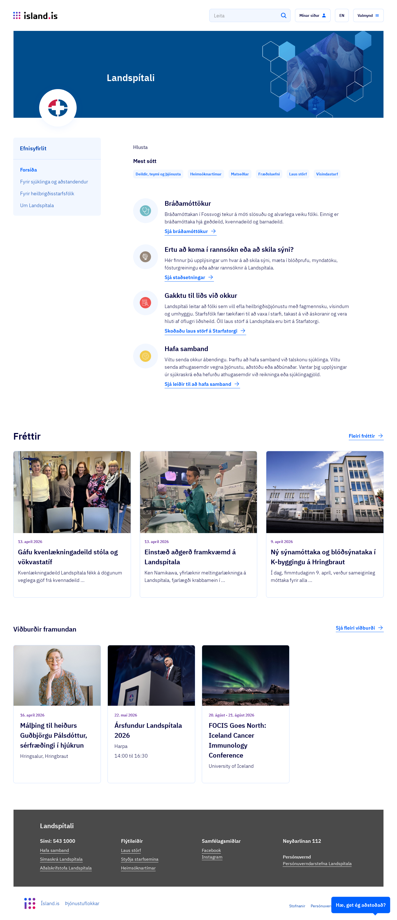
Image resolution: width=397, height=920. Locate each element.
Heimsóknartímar (138, 868)
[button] (313, 15)
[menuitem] (57, 170)
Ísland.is (50, 903)
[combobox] (250, 15)
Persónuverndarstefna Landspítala (317, 863)
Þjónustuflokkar (82, 903)
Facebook (211, 850)
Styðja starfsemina (140, 859)
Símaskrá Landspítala (61, 859)
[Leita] (283, 15)
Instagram (212, 857)
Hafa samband (54, 850)
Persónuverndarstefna (330, 905)
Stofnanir (297, 905)
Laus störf (131, 850)
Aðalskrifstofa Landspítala (66, 868)
